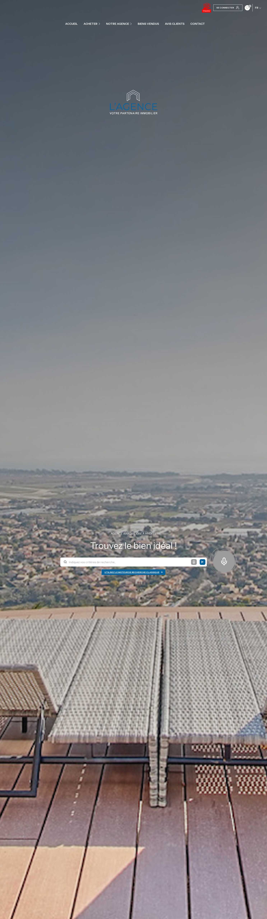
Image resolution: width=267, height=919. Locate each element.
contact (197, 23)
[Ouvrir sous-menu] (99, 23)
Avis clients (175, 23)
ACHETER (90, 23)
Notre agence (117, 23)
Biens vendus (148, 23)
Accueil (71, 23)
